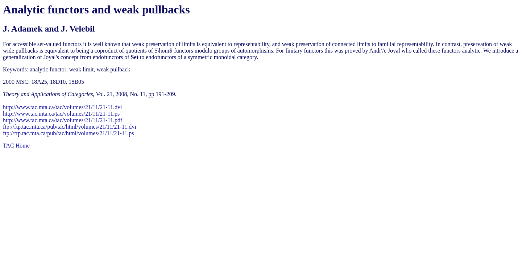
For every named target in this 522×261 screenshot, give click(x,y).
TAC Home (16, 145)
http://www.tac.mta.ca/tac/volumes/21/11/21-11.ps (61, 114)
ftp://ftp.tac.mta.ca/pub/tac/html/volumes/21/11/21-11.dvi (69, 127)
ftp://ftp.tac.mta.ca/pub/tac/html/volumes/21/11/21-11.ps (68, 133)
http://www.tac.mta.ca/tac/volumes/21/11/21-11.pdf (62, 120)
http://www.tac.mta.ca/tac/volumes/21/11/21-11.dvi (62, 107)
